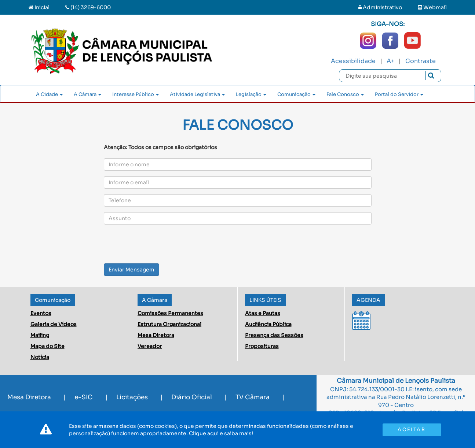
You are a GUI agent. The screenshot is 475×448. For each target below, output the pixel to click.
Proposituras (262, 346)
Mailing (39, 335)
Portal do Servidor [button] (399, 94)
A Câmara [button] (87, 94)
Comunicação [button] (296, 94)
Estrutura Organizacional (169, 324)
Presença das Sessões (274, 335)
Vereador (150, 346)
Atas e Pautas (262, 313)
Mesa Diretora (156, 335)
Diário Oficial (191, 397)
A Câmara (154, 300)
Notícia (39, 357)
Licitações (132, 397)
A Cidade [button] (49, 94)
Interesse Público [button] (135, 94)
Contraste (420, 61)
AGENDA (368, 300)
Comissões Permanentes (170, 313)
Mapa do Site (47, 346)
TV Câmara (252, 397)
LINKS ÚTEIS (265, 300)
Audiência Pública (268, 324)
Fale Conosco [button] (345, 94)
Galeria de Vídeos (53, 324)
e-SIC (83, 397)
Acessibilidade (353, 61)
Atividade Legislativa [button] (197, 94)
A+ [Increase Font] (390, 61)
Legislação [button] (251, 94)
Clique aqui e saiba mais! (221, 433)
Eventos (40, 313)
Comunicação (52, 300)
